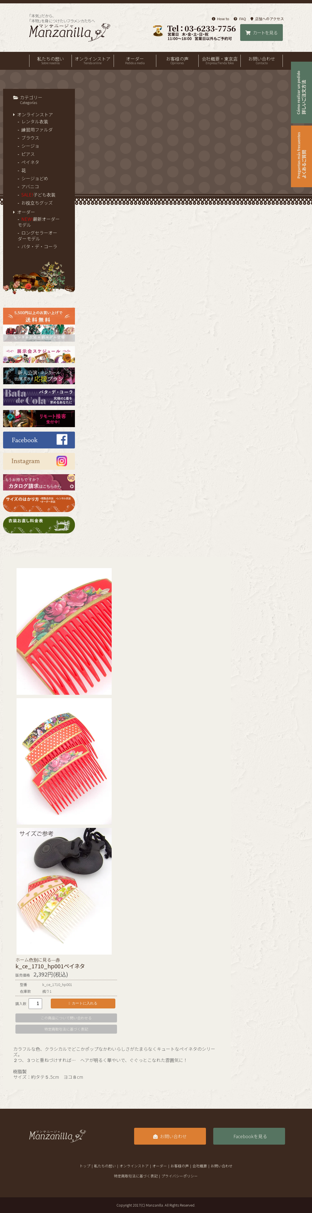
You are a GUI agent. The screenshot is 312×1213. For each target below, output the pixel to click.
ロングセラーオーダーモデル (37, 235)
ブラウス (30, 137)
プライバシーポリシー (179, 1176)
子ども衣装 (38, 194)
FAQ (240, 19)
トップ (84, 1165)
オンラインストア (93, 60)
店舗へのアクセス (267, 19)
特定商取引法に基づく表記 (66, 1029)
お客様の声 (177, 60)
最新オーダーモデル (39, 222)
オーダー (135, 60)
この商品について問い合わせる (66, 1017)
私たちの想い (50, 60)
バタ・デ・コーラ (39, 246)
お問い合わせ (262, 60)
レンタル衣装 (34, 121)
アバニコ (30, 186)
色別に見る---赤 (44, 959)
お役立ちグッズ (37, 202)
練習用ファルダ (37, 129)
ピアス (28, 154)
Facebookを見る (250, 1136)
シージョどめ (34, 178)
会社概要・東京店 (220, 60)
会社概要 (199, 1165)
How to (220, 19)
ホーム (22, 959)
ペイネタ (30, 162)
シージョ (30, 145)
